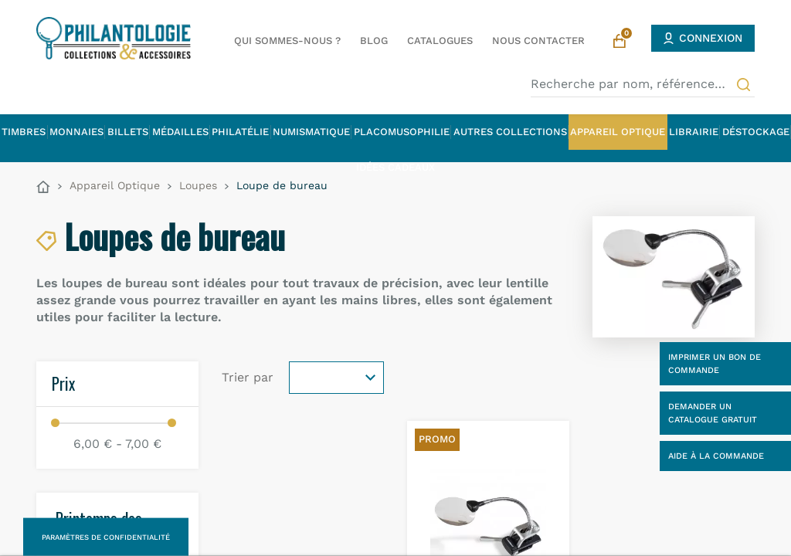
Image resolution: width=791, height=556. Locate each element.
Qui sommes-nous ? (287, 40)
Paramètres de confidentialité (106, 537)
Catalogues (440, 40)
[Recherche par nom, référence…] (643, 84)
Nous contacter (538, 40)
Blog (374, 40)
